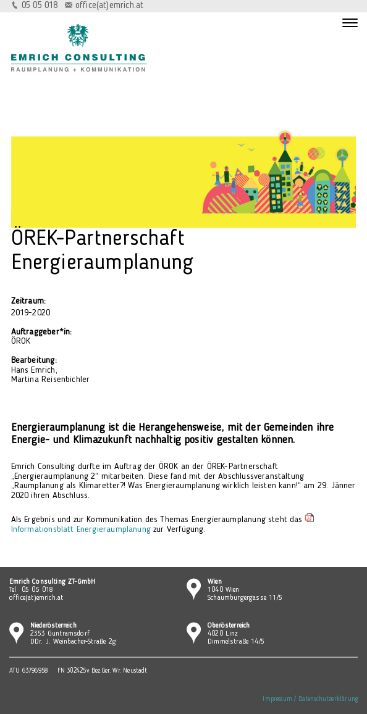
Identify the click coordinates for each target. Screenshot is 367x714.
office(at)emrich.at (109, 5)
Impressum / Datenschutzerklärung (310, 699)
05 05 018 (40, 5)
